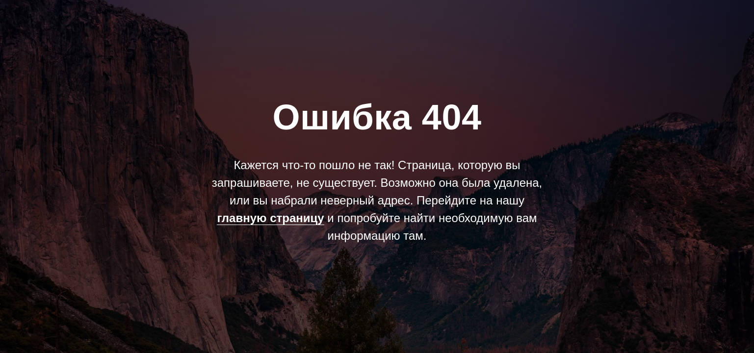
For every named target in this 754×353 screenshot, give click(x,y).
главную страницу (270, 218)
